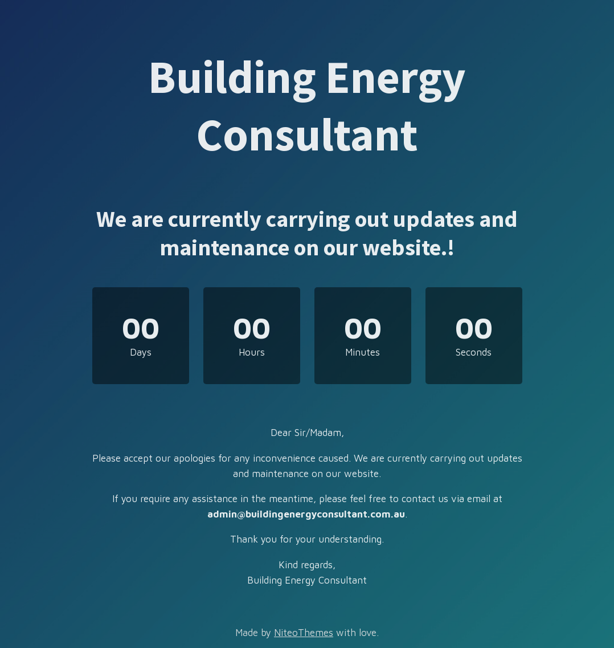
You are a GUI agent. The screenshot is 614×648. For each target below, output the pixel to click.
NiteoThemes (303, 632)
